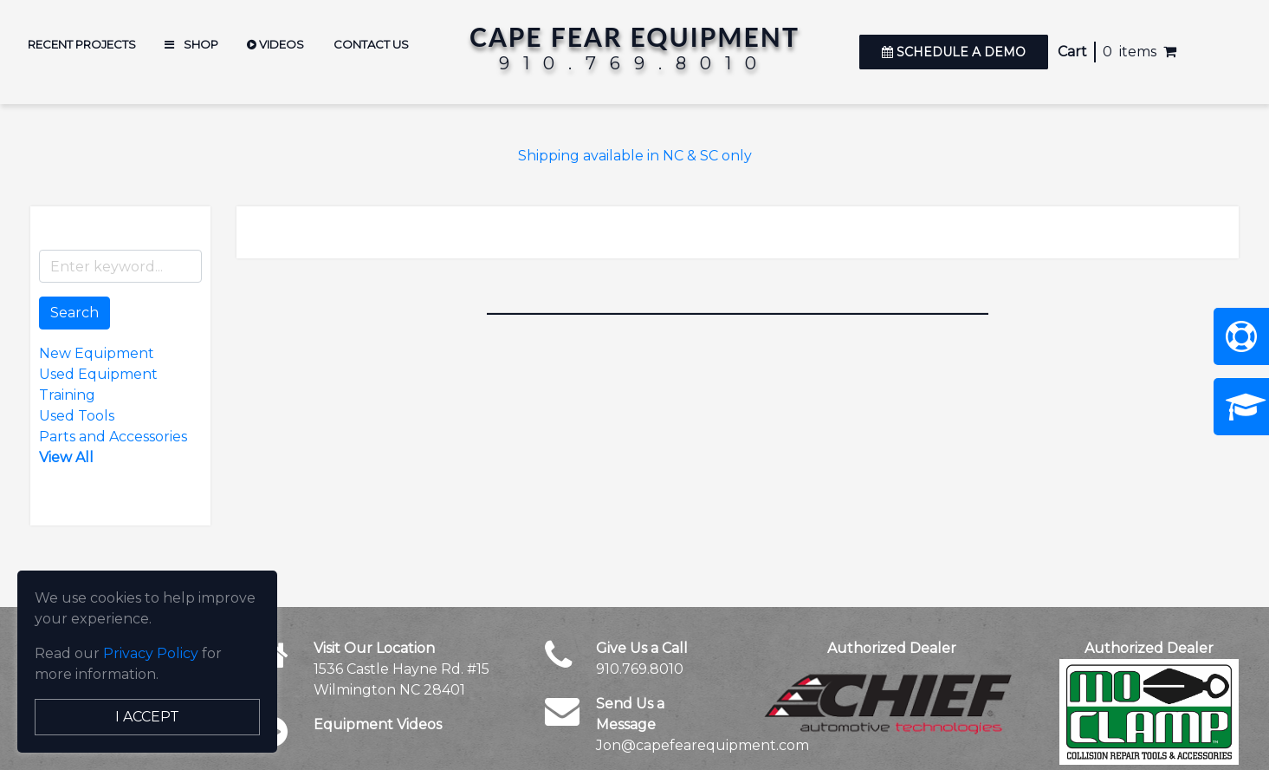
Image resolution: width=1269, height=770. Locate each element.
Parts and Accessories (113, 436)
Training (67, 395)
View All (66, 457)
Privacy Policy (150, 653)
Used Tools (76, 416)
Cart (1072, 51)
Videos (275, 44)
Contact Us (371, 44)
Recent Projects (82, 44)
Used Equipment (98, 374)
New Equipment (96, 353)
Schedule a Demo (954, 52)
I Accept (147, 716)
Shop (191, 44)
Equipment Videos (378, 724)
